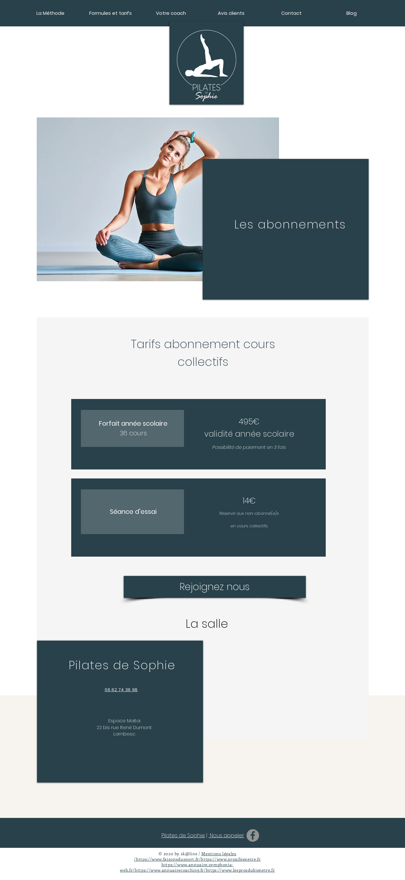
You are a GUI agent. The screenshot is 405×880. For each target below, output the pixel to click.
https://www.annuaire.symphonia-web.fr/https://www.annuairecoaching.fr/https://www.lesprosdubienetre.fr (197, 867)
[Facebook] (252, 835)
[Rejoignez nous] (215, 587)
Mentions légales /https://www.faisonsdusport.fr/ (185, 856)
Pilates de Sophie (183, 835)
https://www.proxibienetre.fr (231, 859)
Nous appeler (226, 835)
